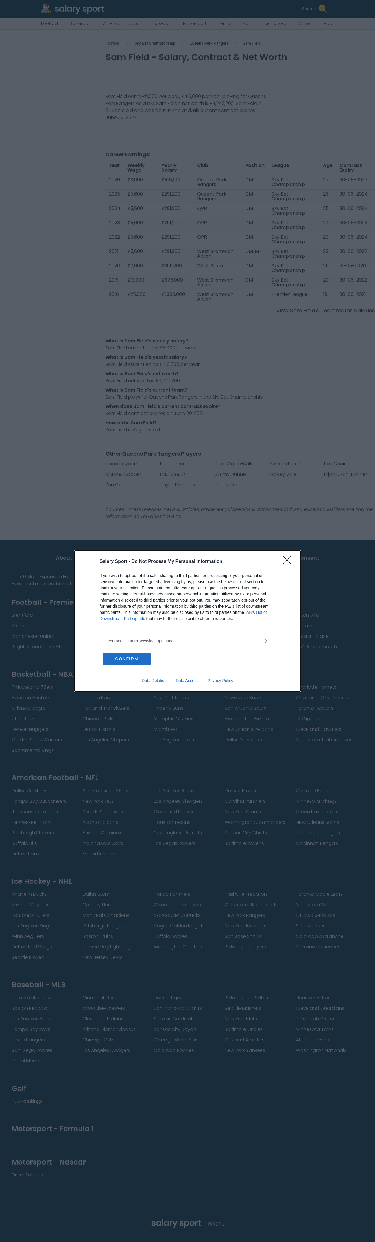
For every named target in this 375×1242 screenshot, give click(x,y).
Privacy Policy (220, 680)
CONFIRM (130, 659)
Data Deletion (154, 680)
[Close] (288, 561)
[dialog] (187, 621)
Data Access (187, 680)
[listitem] (187, 641)
